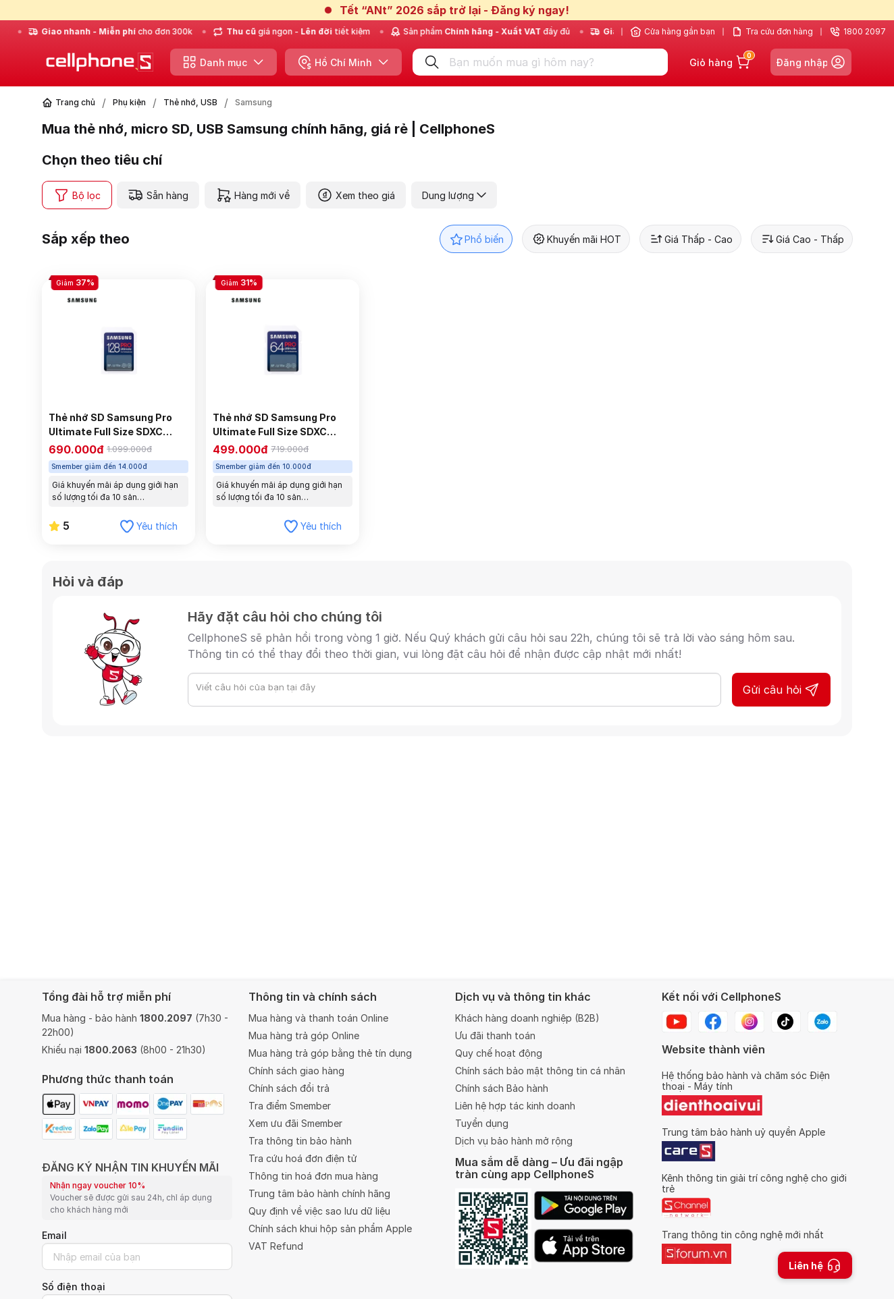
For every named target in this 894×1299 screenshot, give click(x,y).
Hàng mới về (252, 195)
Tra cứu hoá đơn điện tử (302, 1158)
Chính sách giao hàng (296, 1070)
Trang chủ (75, 102)
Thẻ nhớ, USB (190, 102)
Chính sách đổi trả (289, 1088)
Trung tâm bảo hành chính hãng (319, 1193)
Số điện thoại (73, 1286)
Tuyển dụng (481, 1123)
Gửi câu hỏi (781, 690)
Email (54, 1235)
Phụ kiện (129, 102)
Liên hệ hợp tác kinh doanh (515, 1105)
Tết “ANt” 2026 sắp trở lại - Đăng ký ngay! (454, 10)
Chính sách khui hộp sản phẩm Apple (330, 1228)
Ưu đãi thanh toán (495, 1035)
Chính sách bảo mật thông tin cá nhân (540, 1070)
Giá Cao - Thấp (802, 239)
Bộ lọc (77, 195)
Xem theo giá (356, 195)
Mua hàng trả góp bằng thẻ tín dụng (330, 1053)
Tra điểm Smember (289, 1105)
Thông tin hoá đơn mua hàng (313, 1176)
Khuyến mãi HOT (576, 239)
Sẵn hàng (158, 195)
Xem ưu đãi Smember (295, 1123)
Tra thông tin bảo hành (300, 1140)
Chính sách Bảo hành (501, 1088)
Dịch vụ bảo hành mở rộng (514, 1140)
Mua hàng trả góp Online (303, 1035)
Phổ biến (476, 239)
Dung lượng (454, 195)
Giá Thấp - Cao (690, 239)
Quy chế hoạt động (498, 1053)
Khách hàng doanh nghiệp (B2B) (527, 1018)
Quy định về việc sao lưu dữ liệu (319, 1211)
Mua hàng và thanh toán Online (318, 1018)
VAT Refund (275, 1246)
